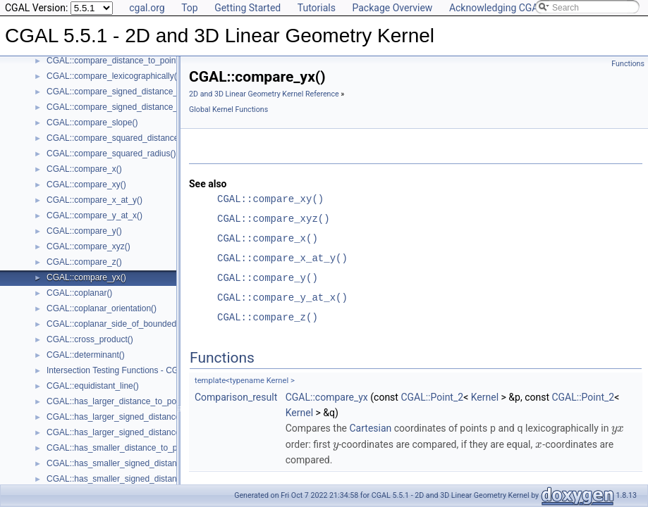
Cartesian (371, 428)
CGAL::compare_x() (84, 169)
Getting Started (247, 7)
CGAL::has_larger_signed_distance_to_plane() (135, 432)
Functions (627, 63)
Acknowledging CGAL (496, 7)
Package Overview (392, 7)
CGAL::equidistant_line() (93, 386)
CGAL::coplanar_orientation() (102, 308)
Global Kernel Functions (228, 109)
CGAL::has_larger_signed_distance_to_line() (131, 417)
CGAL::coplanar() (79, 293)
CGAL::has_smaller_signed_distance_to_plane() (137, 479)
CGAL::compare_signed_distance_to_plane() (131, 107)
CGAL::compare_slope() (92, 122)
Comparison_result (236, 397)
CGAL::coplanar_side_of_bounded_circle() (127, 324)
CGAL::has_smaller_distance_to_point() (122, 448)
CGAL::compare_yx (327, 397)
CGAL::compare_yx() (86, 277)
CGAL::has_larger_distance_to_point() (119, 401)
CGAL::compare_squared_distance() (115, 138)
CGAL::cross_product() (90, 339)
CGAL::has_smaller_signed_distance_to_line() (134, 463)
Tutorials (317, 7)
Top (189, 7)
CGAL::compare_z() (84, 262)
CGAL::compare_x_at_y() (94, 200)
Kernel (485, 397)
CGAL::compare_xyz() (88, 246)
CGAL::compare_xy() (86, 184)
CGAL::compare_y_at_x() (94, 215)
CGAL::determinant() (86, 355)
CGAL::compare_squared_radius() (111, 153)
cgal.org (146, 7)
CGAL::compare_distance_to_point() (115, 60)
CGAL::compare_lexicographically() (113, 76)
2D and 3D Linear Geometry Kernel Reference (264, 94)
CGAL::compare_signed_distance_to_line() (127, 91)
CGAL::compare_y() (84, 231)
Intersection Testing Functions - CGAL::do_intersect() (146, 370)
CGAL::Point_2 (432, 397)
